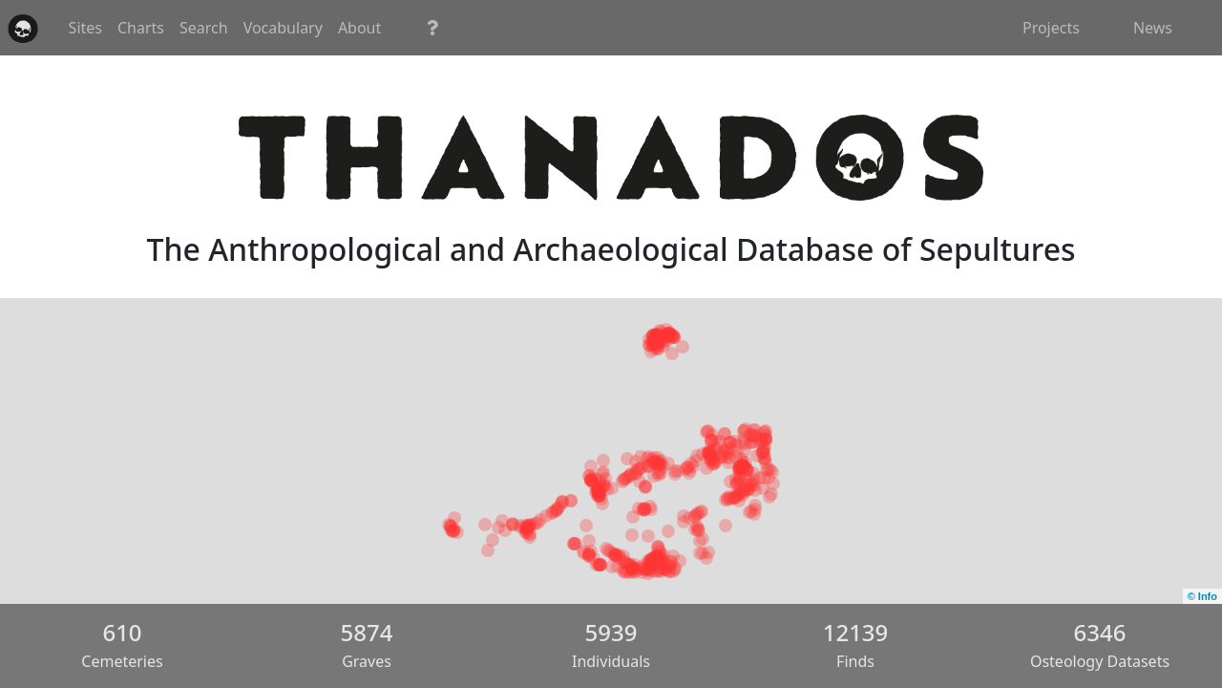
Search (421, 27)
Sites (303, 27)
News (1152, 27)
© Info (1202, 596)
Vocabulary (500, 27)
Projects (1051, 27)
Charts (358, 27)
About (577, 27)
